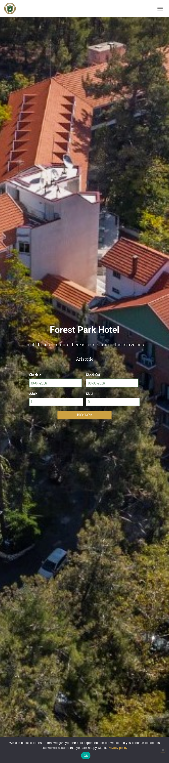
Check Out (93, 375)
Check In (35, 375)
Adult (33, 394)
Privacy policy (117, 748)
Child (89, 394)
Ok (86, 756)
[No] (162, 749)
